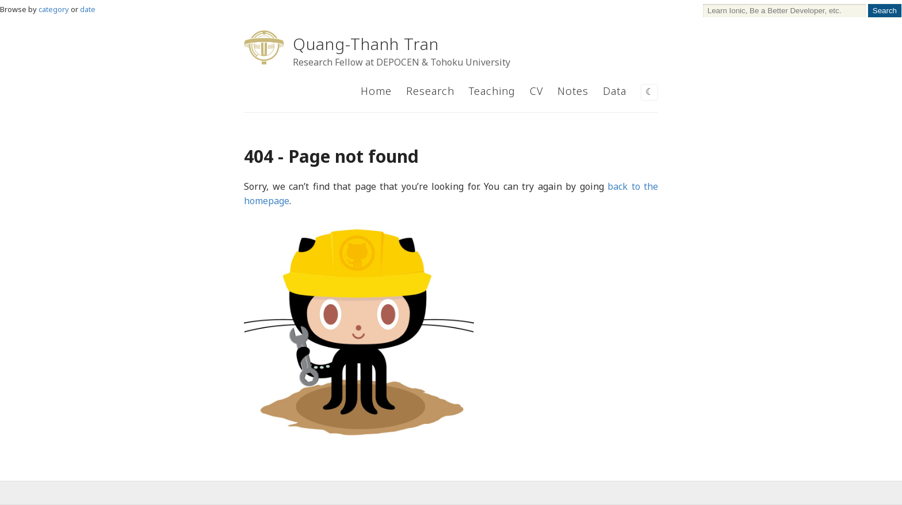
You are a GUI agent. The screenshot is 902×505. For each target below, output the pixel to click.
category (54, 9)
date (87, 9)
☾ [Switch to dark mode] (649, 92)
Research (430, 91)
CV (536, 91)
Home (376, 91)
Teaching (492, 91)
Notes (572, 91)
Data (614, 91)
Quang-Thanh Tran (366, 44)
